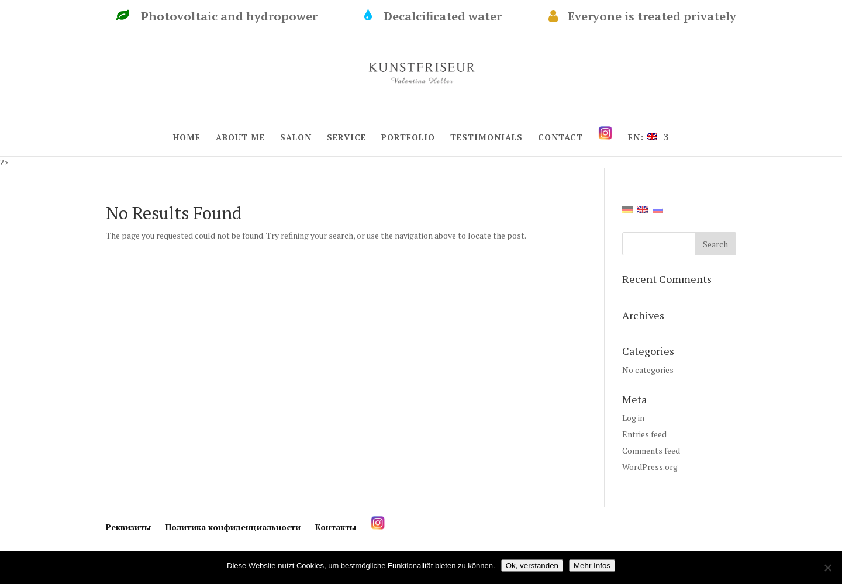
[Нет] (827, 567)
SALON (296, 138)
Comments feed (651, 450)
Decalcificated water (450, 16)
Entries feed (644, 434)
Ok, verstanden (532, 565)
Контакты (335, 527)
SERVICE (346, 138)
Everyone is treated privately (642, 16)
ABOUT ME (240, 138)
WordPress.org (650, 466)
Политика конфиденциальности (233, 527)
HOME (187, 138)
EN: (642, 138)
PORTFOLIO (408, 138)
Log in (633, 417)
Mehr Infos (592, 565)
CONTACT (560, 138)
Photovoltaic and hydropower (234, 16)
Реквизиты (128, 527)
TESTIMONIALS (486, 138)
